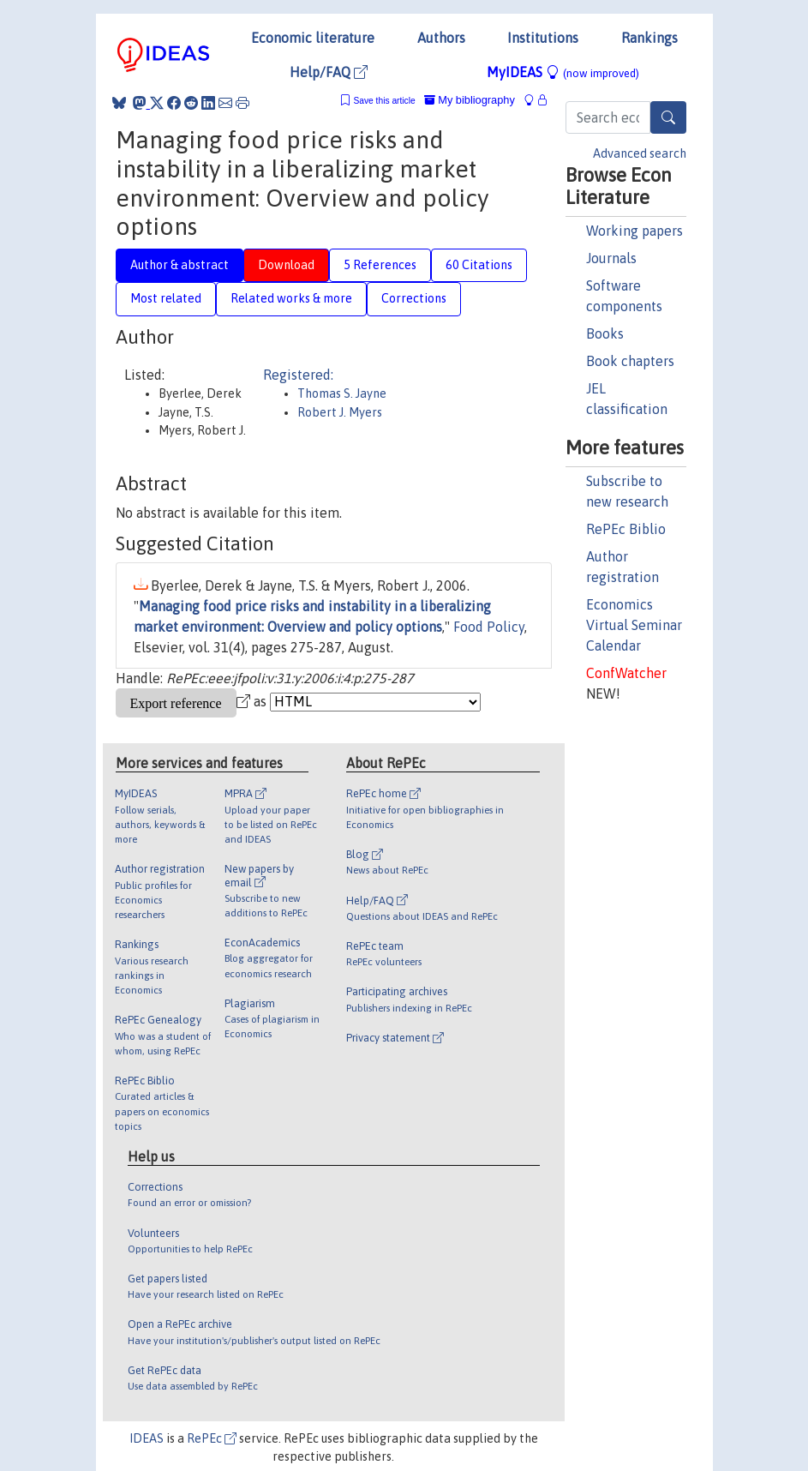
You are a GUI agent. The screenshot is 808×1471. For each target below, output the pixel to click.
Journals (611, 258)
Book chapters (630, 361)
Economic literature (312, 37)
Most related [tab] (165, 298)
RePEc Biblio (626, 529)
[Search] (668, 117)
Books (605, 333)
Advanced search (639, 153)
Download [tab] (286, 265)
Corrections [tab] (413, 298)
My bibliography (469, 99)
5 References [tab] (380, 265)
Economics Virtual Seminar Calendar (634, 625)
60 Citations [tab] (479, 265)
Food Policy (488, 626)
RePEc (211, 1438)
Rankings (649, 37)
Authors (441, 37)
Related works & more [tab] (291, 298)
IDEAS (146, 1438)
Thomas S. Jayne (341, 393)
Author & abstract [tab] (179, 265)
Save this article (384, 100)
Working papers (634, 230)
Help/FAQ (329, 72)
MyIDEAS (563, 72)
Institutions (542, 37)
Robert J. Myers (339, 412)
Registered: (298, 374)
